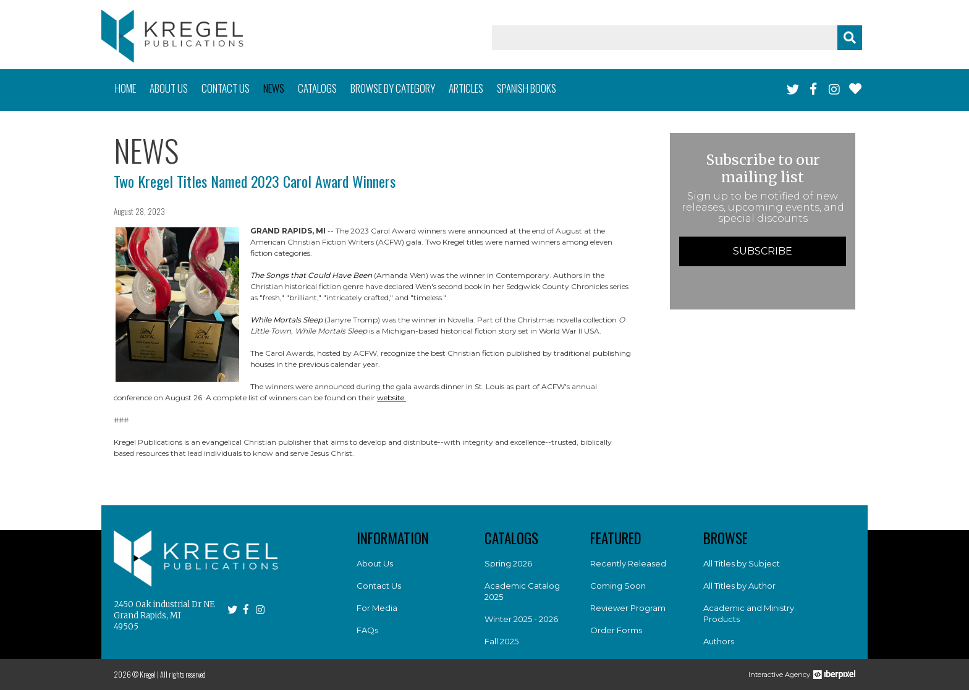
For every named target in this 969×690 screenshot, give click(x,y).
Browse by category (392, 88)
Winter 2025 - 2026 (521, 619)
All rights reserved (183, 674)
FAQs (367, 630)
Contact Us (379, 586)
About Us (375, 563)
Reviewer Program (628, 608)
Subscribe (762, 251)
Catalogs (317, 88)
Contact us (225, 88)
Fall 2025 (501, 641)
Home (125, 88)
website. (391, 397)
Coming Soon (618, 586)
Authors (718, 641)
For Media (377, 608)
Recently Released (628, 563)
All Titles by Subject (741, 563)
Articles (466, 88)
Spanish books (526, 88)
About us (169, 88)
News (273, 88)
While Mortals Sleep (286, 319)
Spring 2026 (508, 563)
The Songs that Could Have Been (311, 275)
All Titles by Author (739, 586)
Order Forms (616, 630)
